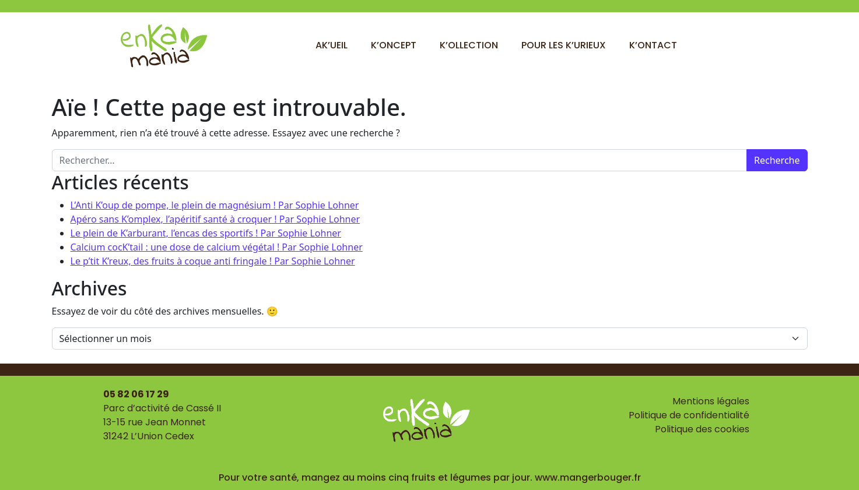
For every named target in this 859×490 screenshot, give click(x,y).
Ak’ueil (331, 45)
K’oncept (393, 45)
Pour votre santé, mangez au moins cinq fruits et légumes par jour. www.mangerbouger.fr (430, 477)
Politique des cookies (702, 429)
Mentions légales (710, 401)
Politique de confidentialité (689, 415)
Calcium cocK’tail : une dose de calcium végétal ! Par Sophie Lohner (217, 247)
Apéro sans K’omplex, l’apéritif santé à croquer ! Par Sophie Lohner (215, 219)
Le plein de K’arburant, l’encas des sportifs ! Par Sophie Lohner (206, 233)
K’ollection (469, 45)
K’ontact (653, 45)
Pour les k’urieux (563, 45)
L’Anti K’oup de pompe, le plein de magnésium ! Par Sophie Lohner (215, 205)
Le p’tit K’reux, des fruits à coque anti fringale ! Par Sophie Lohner (213, 261)
